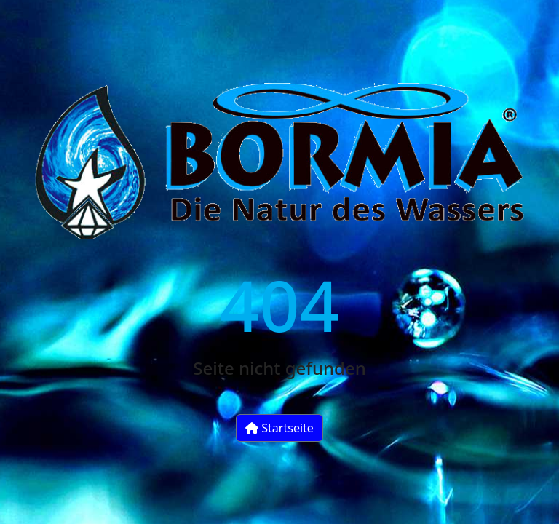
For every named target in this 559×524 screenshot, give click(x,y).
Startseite (279, 428)
